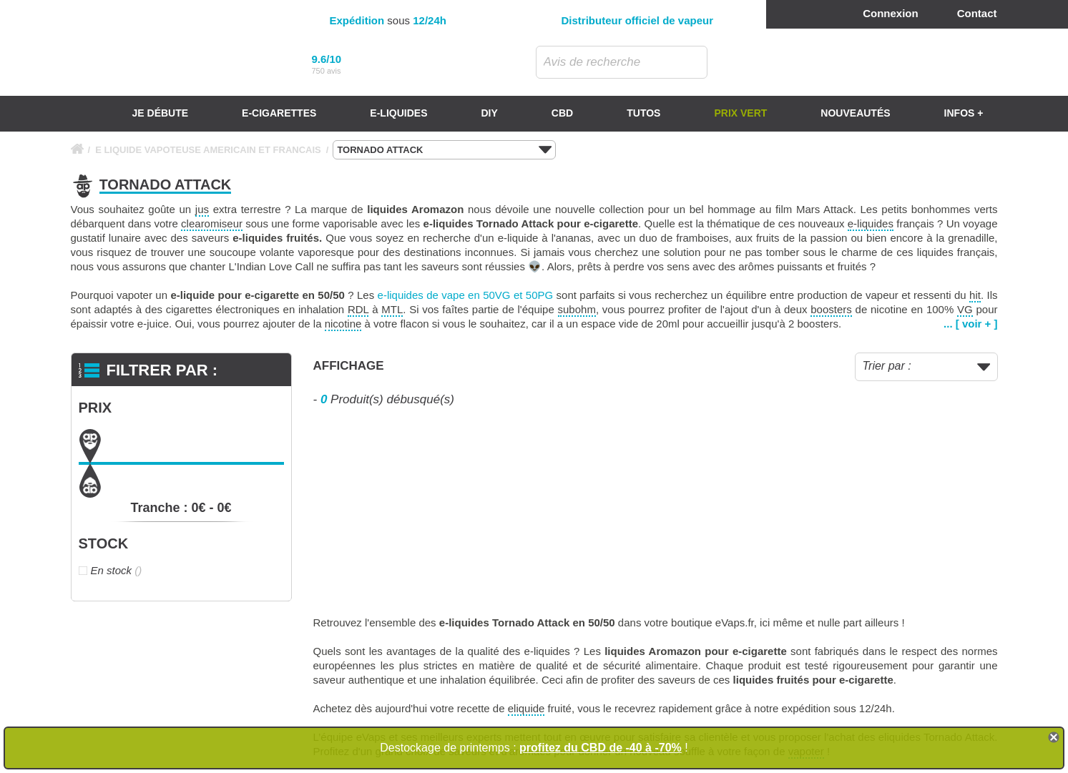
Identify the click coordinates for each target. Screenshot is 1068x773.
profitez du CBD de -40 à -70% (600, 748)
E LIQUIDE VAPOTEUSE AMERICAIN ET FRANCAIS (208, 149)
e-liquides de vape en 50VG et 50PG (466, 295)
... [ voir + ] (970, 323)
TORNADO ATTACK (444, 150)
